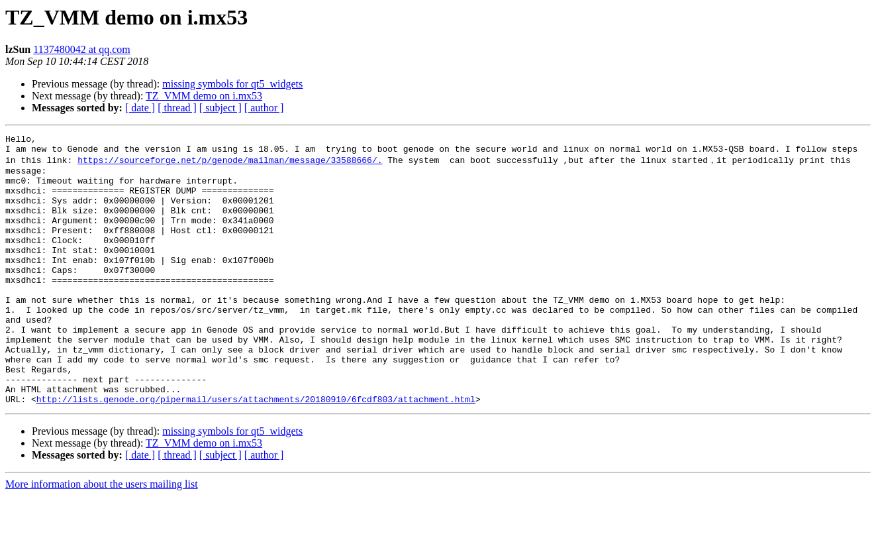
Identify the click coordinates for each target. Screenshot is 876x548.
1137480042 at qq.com (81, 49)
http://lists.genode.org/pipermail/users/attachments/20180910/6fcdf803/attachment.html (255, 451)
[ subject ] (220, 107)
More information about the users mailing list (101, 536)
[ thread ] (177, 107)
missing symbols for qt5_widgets (232, 83)
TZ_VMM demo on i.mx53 (204, 95)
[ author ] (264, 107)
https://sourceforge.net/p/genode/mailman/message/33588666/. (229, 164)
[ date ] (140, 107)
